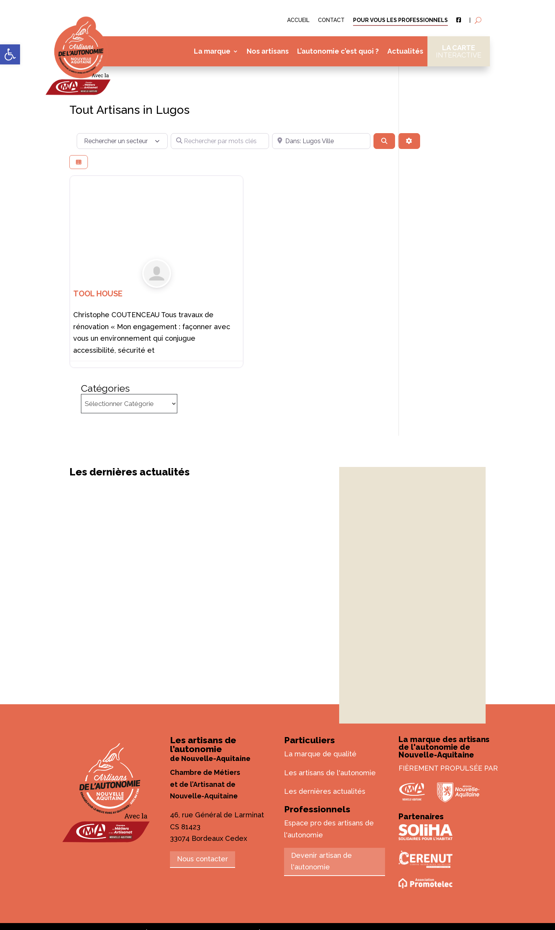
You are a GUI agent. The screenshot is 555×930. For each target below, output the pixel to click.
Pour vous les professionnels (400, 20)
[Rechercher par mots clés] (213, 141)
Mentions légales (286, 887)
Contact (331, 20)
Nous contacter (202, 814)
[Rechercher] (357, 141)
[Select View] (78, 181)
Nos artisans (268, 51)
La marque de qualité (320, 709)
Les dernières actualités (324, 746)
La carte (458, 51)
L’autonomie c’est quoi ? (338, 51)
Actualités (405, 51)
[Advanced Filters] (222, 159)
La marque (212, 51)
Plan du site (334, 887)
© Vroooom (240, 887)
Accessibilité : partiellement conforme (413, 887)
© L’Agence (200, 887)
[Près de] (301, 141)
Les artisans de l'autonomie (330, 728)
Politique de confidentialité (277, 899)
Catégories (434, 94)
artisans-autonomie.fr (113, 887)
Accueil (298, 20)
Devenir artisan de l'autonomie (321, 816)
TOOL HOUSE (98, 298)
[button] (10, 54)
